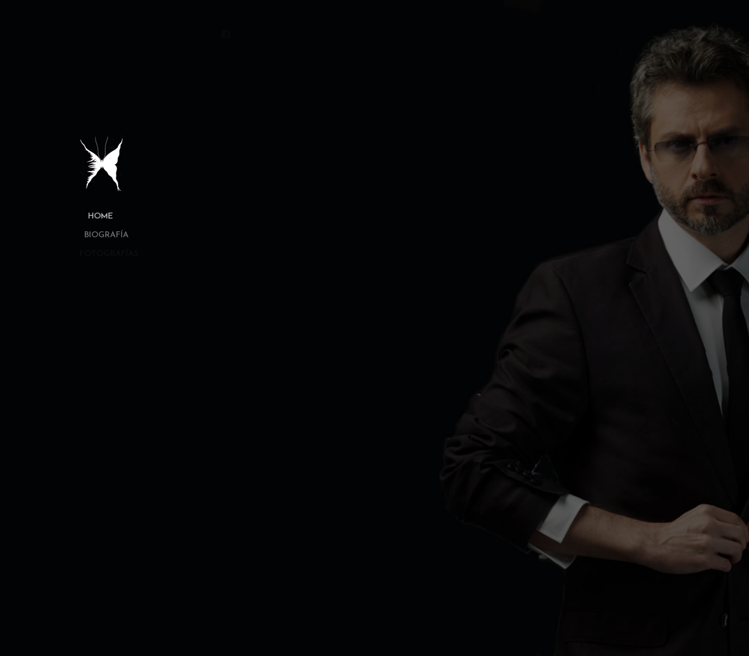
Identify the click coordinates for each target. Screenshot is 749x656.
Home (95, 216)
